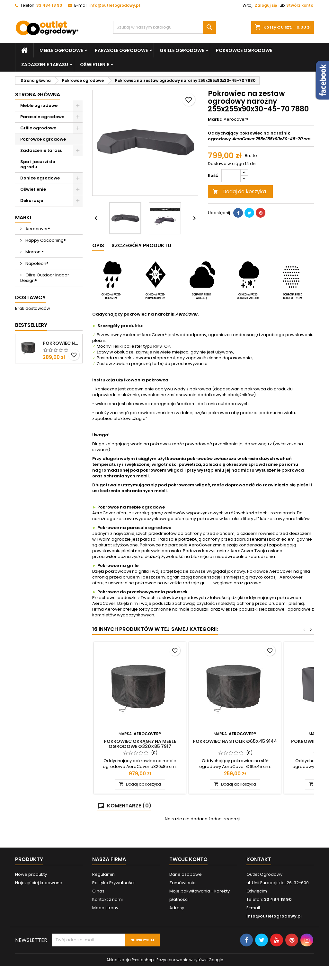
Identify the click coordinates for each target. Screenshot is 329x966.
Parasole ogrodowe (121, 50)
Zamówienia (182, 883)
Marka (215, 119)
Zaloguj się (266, 5)
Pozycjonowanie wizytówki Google (189, 959)
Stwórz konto (299, 5)
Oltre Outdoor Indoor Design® (44, 277)
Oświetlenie (94, 64)
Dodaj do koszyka (239, 191)
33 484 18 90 (49, 5)
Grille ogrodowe (182, 50)
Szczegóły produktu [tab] (141, 245)
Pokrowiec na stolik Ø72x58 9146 (61, 343)
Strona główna (37, 94)
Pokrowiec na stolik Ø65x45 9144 (235, 741)
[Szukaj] (164, 27)
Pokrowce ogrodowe (244, 50)
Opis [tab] (98, 245)
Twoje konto (188, 859)
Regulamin (103, 874)
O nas (98, 891)
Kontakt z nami (107, 899)
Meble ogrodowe (61, 50)
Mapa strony (105, 908)
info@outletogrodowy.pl (114, 5)
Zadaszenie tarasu (44, 64)
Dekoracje (31, 200)
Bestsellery (31, 325)
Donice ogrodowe (40, 178)
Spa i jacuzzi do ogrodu (37, 164)
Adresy (176, 908)
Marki (23, 217)
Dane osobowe (185, 874)
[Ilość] (231, 175)
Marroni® (34, 252)
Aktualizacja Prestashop (130, 959)
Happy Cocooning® (45, 240)
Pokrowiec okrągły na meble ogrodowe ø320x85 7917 (140, 744)
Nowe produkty (31, 874)
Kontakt (258, 859)
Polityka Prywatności (113, 883)
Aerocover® (37, 229)
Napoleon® (36, 263)
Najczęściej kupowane (38, 883)
